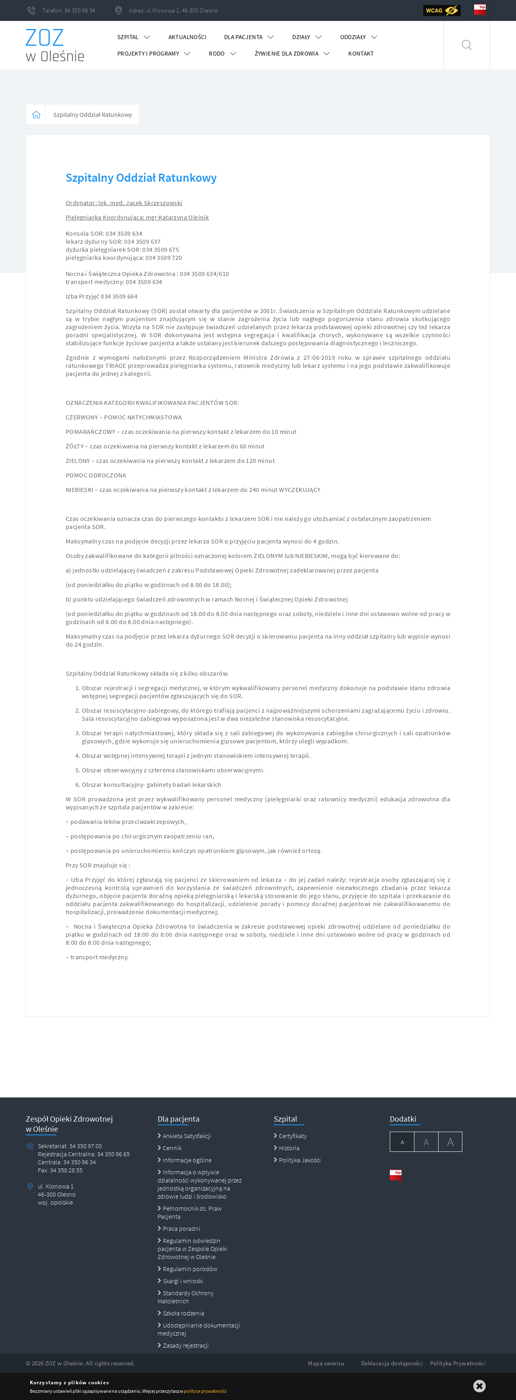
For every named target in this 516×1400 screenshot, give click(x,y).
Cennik (169, 1148)
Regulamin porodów (187, 1269)
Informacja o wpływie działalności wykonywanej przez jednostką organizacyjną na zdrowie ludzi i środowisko (199, 1184)
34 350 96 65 (113, 1154)
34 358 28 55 (66, 1170)
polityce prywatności (205, 1391)
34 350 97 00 (85, 1146)
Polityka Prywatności (458, 1363)
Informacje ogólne (185, 1160)
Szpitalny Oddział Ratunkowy (92, 114)
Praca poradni (179, 1228)
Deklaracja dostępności (392, 1363)
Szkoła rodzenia (181, 1313)
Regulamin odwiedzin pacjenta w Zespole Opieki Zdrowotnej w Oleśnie (192, 1248)
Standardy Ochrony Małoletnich (186, 1297)
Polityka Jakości (297, 1160)
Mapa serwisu (326, 1363)
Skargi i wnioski (180, 1281)
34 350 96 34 (79, 1162)
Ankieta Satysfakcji (184, 1136)
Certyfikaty (290, 1136)
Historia (287, 1148)
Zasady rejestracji (183, 1345)
